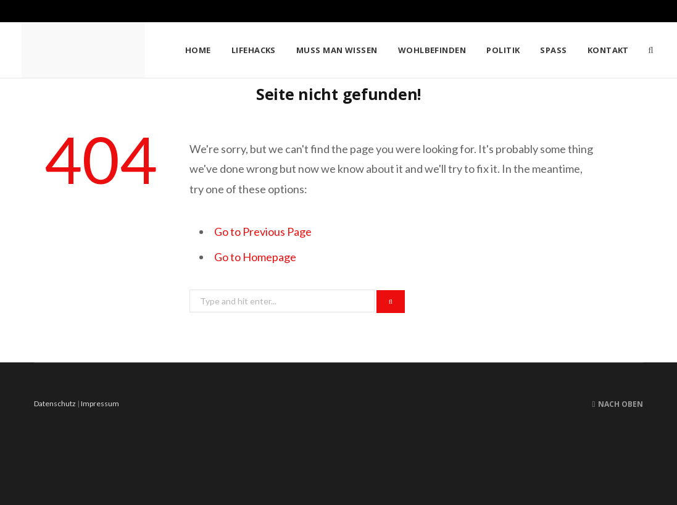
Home (198, 50)
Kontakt (608, 50)
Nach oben (617, 404)
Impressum (100, 403)
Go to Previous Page (263, 231)
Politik (503, 50)
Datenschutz (55, 403)
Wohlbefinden (432, 50)
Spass (553, 50)
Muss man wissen (337, 50)
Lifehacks (253, 50)
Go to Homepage (255, 257)
